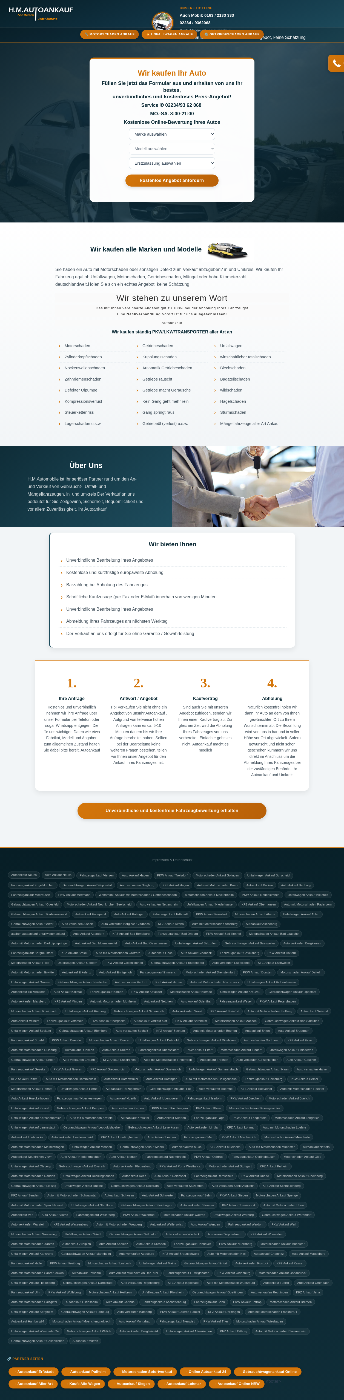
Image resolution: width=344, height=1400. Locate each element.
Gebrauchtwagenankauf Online (270, 1372)
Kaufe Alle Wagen (84, 1384)
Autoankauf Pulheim (88, 1372)
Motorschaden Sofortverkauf (147, 1372)
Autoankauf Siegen (133, 1384)
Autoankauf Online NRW (238, 1384)
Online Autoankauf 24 (207, 1372)
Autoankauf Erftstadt (35, 1372)
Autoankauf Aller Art (35, 1384)
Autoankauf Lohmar (183, 1384)
